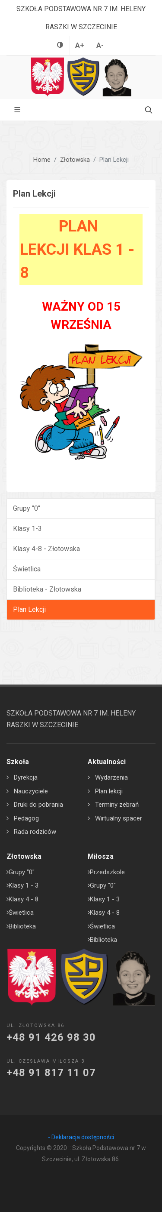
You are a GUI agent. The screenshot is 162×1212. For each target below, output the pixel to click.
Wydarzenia (111, 777)
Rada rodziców (35, 832)
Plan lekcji (109, 791)
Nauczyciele (31, 791)
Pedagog (26, 818)
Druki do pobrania (38, 804)
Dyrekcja (26, 777)
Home (42, 159)
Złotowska (75, 159)
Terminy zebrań (117, 804)
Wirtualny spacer (118, 818)
